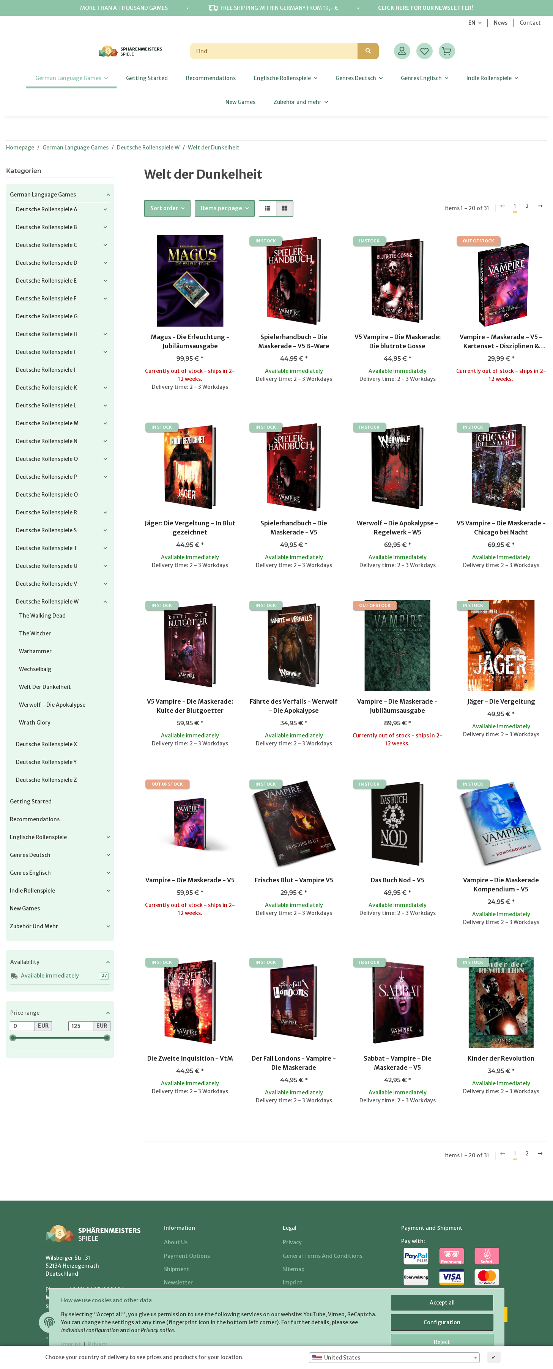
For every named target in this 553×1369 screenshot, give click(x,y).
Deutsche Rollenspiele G (46, 316)
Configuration (442, 1322)
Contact (530, 22)
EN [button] (471, 22)
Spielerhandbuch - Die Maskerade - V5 (293, 527)
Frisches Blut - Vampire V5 (294, 880)
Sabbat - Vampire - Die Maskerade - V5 (398, 1063)
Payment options (187, 1256)
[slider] (13, 1038)
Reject (442, 1342)
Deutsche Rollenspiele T (46, 548)
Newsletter (178, 1282)
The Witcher (35, 633)
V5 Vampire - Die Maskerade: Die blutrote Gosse (397, 341)
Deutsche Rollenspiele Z (46, 779)
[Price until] (80, 1026)
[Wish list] (424, 51)
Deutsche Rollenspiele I (45, 352)
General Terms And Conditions (322, 1256)
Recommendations (35, 819)
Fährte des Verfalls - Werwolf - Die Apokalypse (294, 706)
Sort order (164, 208)
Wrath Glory (34, 722)
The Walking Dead (42, 615)
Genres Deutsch (30, 855)
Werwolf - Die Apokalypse (52, 704)
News (500, 22)
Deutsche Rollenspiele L (46, 405)
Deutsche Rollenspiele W (47, 601)
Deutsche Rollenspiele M (47, 423)
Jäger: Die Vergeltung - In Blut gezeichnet (190, 527)
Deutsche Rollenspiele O (47, 459)
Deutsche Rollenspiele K (46, 387)
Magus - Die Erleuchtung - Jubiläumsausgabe (190, 341)
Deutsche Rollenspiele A (46, 209)
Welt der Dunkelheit (45, 687)
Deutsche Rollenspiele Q (47, 494)
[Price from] (22, 1026)
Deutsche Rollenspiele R (46, 512)
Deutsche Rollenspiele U (46, 566)
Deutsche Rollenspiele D (46, 262)
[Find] (274, 51)
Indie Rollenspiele (32, 890)
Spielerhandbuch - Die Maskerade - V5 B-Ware (293, 341)
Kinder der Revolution (501, 1058)
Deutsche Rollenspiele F (46, 298)
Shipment (176, 1269)
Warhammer (35, 651)
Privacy (97, 1344)
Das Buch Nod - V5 (397, 880)
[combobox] (394, 1357)
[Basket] (447, 51)
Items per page (221, 208)
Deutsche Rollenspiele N (46, 441)
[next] (540, 206)
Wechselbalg (35, 669)
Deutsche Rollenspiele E (46, 280)
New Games (25, 908)
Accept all (442, 1302)
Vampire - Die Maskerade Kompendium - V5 (501, 884)
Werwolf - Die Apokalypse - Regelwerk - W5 (397, 527)
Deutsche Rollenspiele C (46, 245)
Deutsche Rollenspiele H (46, 334)
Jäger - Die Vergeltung (501, 701)
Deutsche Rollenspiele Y (46, 762)
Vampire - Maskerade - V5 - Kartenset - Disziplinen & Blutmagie (501, 342)
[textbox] (394, 1358)
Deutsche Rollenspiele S (46, 530)
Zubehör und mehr (34, 926)
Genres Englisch (30, 872)
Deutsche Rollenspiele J (46, 369)
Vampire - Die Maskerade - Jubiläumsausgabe (397, 706)
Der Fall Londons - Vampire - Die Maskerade (294, 1063)
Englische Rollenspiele (38, 837)
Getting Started (31, 801)
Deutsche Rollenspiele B (46, 227)
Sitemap (293, 1269)
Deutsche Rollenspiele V (46, 583)
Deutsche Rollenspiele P (46, 476)
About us (175, 1242)
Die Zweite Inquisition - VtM (190, 1058)
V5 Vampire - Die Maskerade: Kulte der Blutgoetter (190, 706)
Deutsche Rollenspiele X (46, 744)
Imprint (71, 1344)
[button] (402, 51)
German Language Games (43, 194)
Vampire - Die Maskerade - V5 (190, 880)
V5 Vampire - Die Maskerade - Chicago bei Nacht (501, 527)
